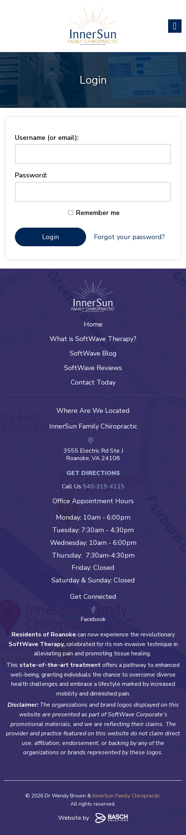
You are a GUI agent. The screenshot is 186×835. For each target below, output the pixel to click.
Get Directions (93, 473)
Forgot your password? (129, 236)
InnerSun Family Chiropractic (126, 795)
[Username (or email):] (93, 154)
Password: (31, 175)
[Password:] (93, 192)
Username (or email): (47, 137)
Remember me (94, 212)
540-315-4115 (103, 486)
